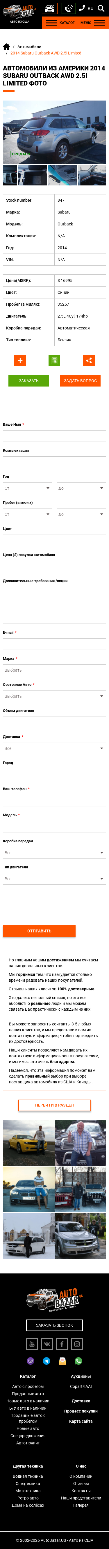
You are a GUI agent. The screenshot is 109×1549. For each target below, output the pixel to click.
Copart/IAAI (81, 1386)
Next (97, 132)
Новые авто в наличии (27, 1401)
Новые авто (28, 1428)
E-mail (10, 632)
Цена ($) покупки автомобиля (29, 555)
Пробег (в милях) (18, 502)
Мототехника (28, 1490)
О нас (81, 1466)
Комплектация (16, 450)
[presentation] (47, 901)
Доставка (13, 737)
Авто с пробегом (28, 1386)
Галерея (81, 1505)
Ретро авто (28, 1498)
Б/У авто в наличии (28, 1408)
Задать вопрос (80, 380)
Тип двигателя (15, 867)
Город (8, 763)
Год (6, 476)
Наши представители (81, 1498)
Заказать (29, 380)
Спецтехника (28, 1483)
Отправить (39, 931)
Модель (11, 815)
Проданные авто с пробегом (27, 1418)
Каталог (28, 1376)
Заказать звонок (54, 1325)
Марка (10, 658)
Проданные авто (28, 1393)
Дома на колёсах (28, 1505)
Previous (12, 132)
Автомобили (29, 46)
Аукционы (81, 1376)
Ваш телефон (16, 789)
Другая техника (28, 1466)
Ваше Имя (13, 424)
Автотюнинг (28, 1443)
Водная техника (28, 1476)
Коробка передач (18, 841)
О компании (80, 1476)
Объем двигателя (18, 710)
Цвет (7, 528)
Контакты (81, 1490)
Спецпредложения (28, 1435)
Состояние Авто (19, 685)
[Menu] (51, 23)
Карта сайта (81, 1421)
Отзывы (81, 1483)
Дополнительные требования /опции (35, 581)
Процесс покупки (81, 1411)
